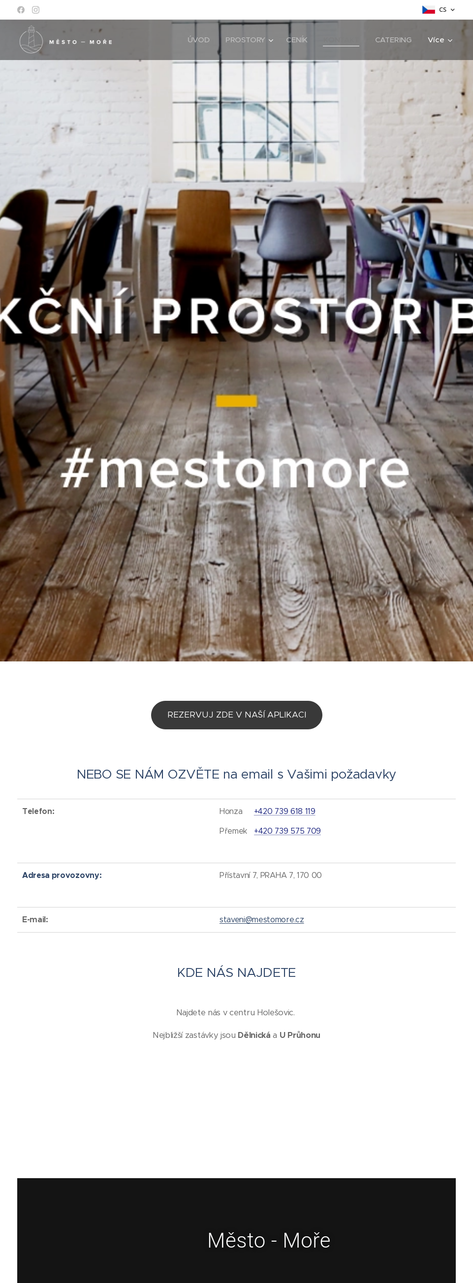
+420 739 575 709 (287, 830)
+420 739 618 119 (284, 811)
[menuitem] (198, 40)
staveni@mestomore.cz (262, 919)
